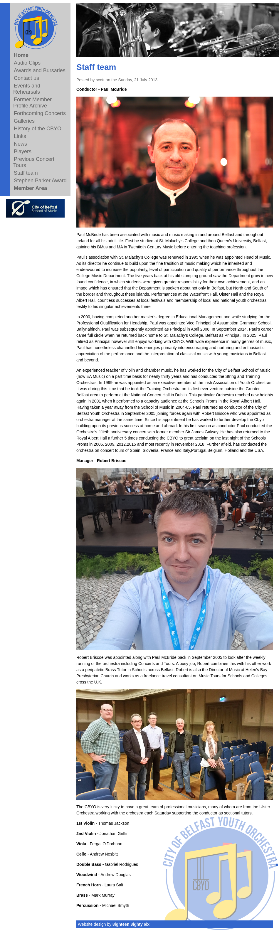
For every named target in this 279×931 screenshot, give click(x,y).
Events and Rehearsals (26, 89)
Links (20, 136)
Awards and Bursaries (39, 70)
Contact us (26, 78)
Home (21, 55)
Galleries (24, 121)
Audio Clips (27, 63)
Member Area (30, 188)
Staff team (26, 173)
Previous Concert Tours (33, 162)
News (20, 144)
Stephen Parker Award (40, 180)
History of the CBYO (37, 129)
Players (22, 151)
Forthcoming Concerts (40, 113)
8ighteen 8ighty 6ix (130, 924)
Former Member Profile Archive (32, 103)
